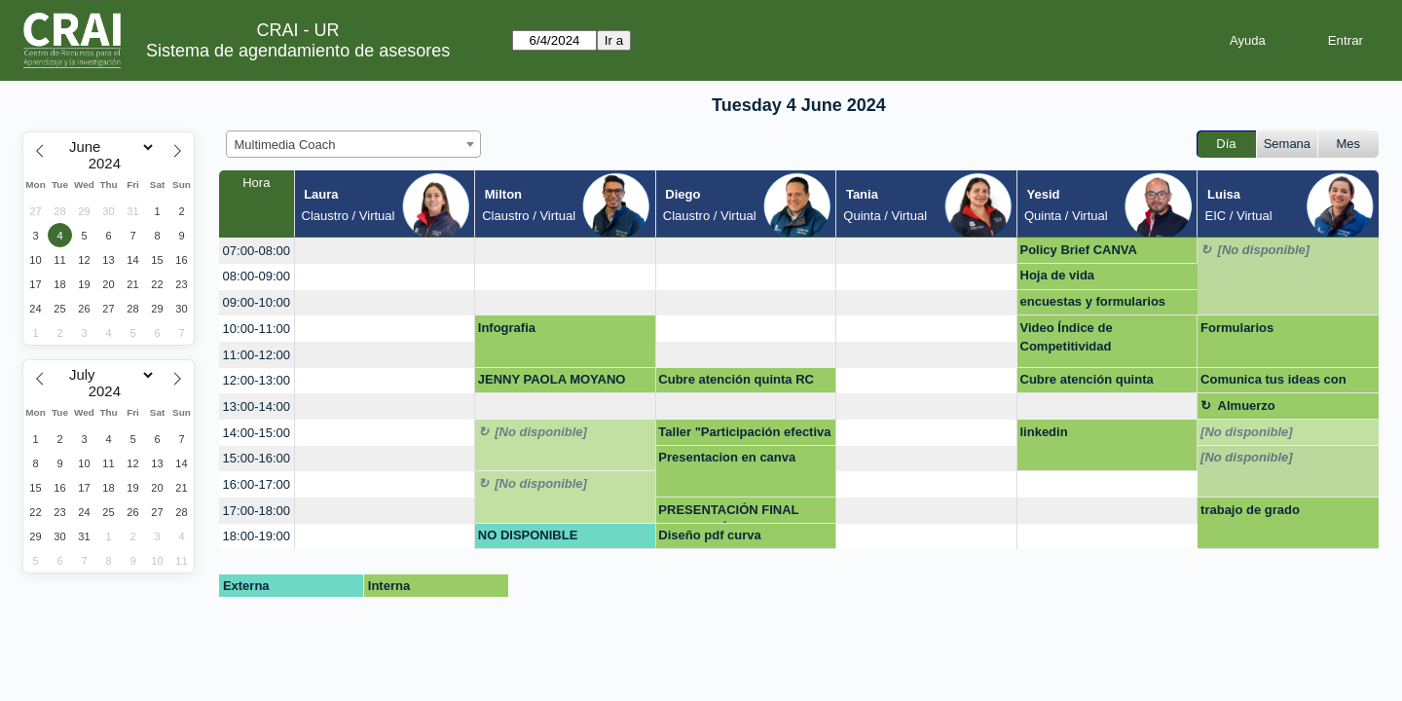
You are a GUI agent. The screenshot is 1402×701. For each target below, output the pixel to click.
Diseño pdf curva (709, 535)
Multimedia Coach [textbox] (285, 144)
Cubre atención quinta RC (736, 379)
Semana (1287, 143)
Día (1226, 143)
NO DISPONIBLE (528, 535)
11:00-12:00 (256, 355)
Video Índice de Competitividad (1066, 337)
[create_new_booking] (385, 251)
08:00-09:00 (256, 276)
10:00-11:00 (256, 328)
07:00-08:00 (256, 250)
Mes (1349, 143)
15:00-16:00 (256, 458)
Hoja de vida (1057, 275)
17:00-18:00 (256, 510)
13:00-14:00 (256, 406)
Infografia (506, 327)
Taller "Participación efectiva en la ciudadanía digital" (744, 435)
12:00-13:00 (256, 380)
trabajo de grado (1250, 509)
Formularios (1236, 327)
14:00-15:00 (256, 432)
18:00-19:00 (256, 536)
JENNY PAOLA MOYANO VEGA (552, 382)
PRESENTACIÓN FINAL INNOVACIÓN (728, 513)
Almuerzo (1246, 405)
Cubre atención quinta (1087, 379)
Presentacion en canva (726, 457)
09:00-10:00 (256, 302)
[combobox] (353, 144)
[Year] (109, 163)
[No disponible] (1264, 249)
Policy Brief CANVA (1078, 249)
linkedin (1044, 431)
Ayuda (1248, 40)
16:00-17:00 (256, 484)
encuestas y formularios (1093, 301)
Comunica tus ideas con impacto (1273, 382)
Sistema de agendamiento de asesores (298, 50)
